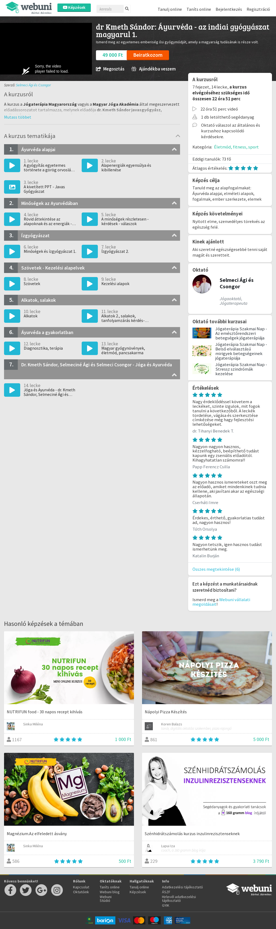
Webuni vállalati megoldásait (221, 602)
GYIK (165, 905)
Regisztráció (258, 9)
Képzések (74, 7)
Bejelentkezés (229, 9)
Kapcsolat (81, 887)
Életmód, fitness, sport (236, 147)
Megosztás (110, 69)
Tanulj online (170, 9)
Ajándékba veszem (154, 69)
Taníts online (199, 9)
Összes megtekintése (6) (216, 569)
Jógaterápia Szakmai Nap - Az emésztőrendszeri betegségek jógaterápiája (241, 333)
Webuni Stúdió (106, 898)
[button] (17, 117)
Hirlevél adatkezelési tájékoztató (179, 898)
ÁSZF (166, 891)
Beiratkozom (148, 55)
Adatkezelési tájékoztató (182, 887)
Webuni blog (110, 891)
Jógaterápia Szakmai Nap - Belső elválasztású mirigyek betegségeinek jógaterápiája (241, 351)
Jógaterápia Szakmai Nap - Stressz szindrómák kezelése (241, 369)
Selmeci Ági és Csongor (33, 85)
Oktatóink (81, 891)
